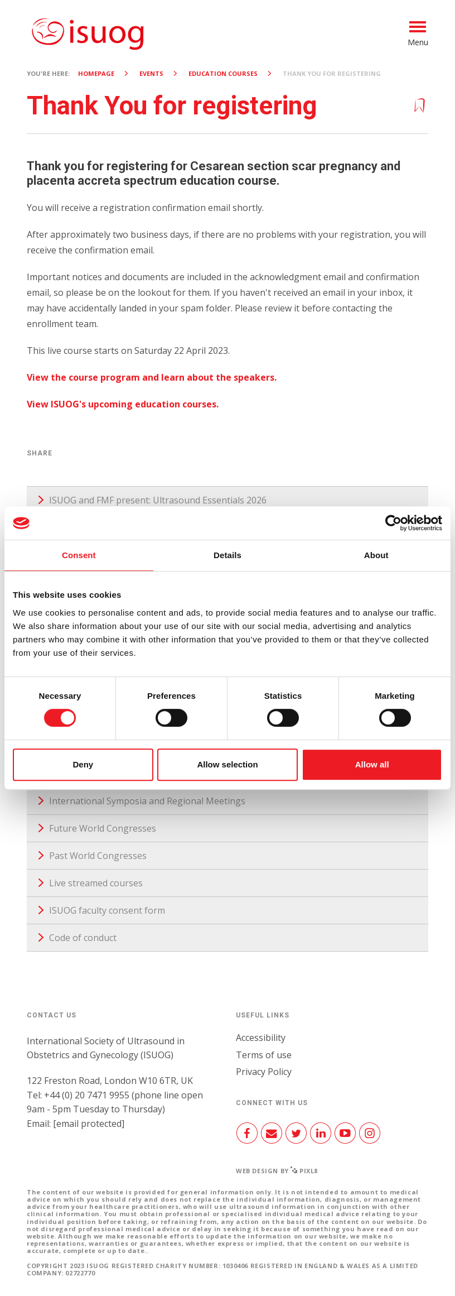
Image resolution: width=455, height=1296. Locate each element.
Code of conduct (83, 938)
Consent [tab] (79, 555)
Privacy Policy (264, 1071)
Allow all (372, 764)
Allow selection (227, 764)
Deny (82, 764)
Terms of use (264, 1055)
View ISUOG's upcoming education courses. (123, 404)
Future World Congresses (102, 828)
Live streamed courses (96, 883)
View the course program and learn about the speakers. (152, 377)
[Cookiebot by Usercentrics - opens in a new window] (393, 523)
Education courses (223, 73)
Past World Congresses (98, 855)
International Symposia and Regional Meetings (147, 801)
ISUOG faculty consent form (107, 910)
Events (151, 73)
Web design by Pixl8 (277, 1171)
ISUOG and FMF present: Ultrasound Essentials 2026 (158, 500)
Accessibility (260, 1037)
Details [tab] (227, 555)
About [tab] (376, 555)
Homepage (96, 73)
